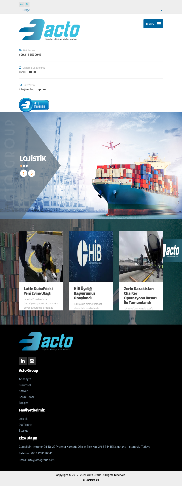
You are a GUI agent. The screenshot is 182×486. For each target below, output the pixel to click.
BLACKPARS (91, 480)
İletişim (23, 402)
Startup (23, 430)
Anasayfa (25, 379)
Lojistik (23, 418)
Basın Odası (26, 397)
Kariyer (23, 391)
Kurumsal (25, 385)
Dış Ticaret (25, 424)
